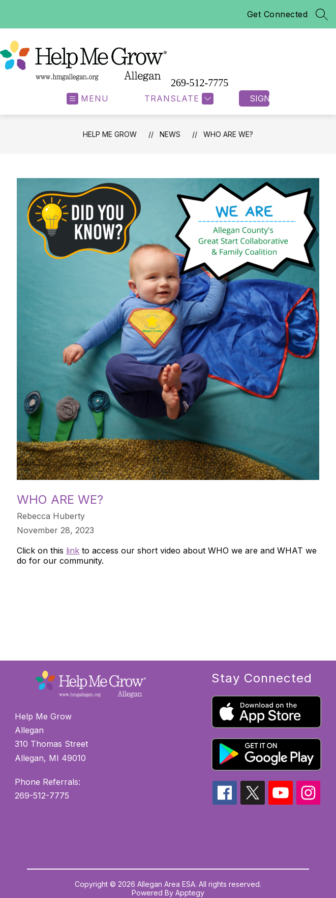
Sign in (259, 98)
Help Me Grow (110, 134)
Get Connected (277, 14)
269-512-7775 (199, 82)
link (72, 550)
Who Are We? (228, 134)
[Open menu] (88, 98)
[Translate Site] (177, 98)
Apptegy (189, 892)
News (170, 134)
